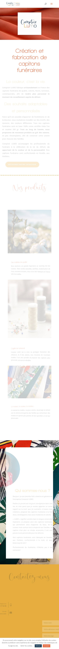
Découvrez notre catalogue (20, 164)
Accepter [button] (46, 646)
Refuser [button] (38, 646)
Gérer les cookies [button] (26, 646)
